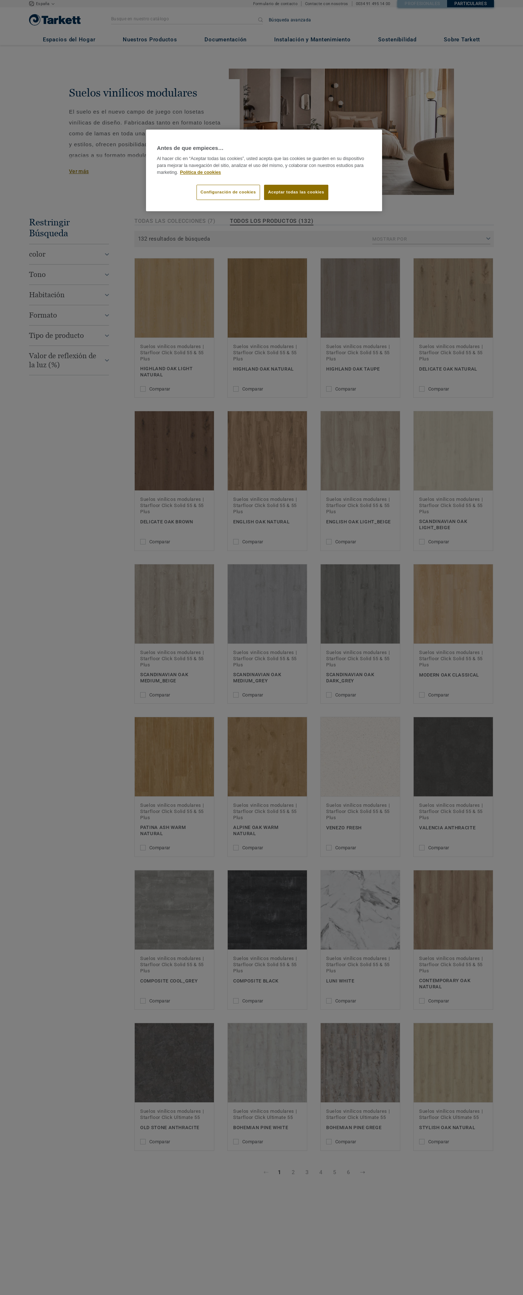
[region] (264, 171)
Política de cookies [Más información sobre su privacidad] (200, 172)
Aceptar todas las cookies (296, 192)
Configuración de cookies (228, 192)
